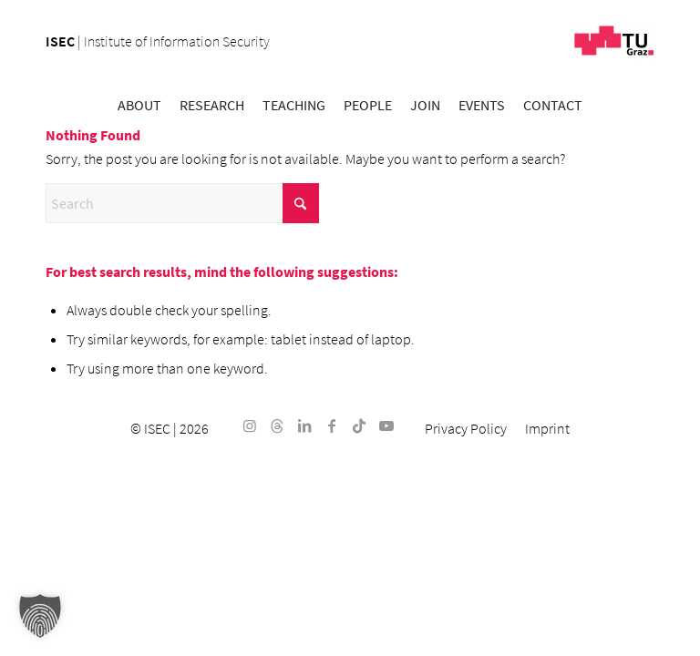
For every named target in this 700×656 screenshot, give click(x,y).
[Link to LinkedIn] (304, 425)
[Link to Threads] (277, 425)
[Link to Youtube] (386, 425)
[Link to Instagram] (249, 425)
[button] (40, 616)
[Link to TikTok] (359, 425)
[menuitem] (139, 105)
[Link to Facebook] (331, 425)
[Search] (182, 203)
